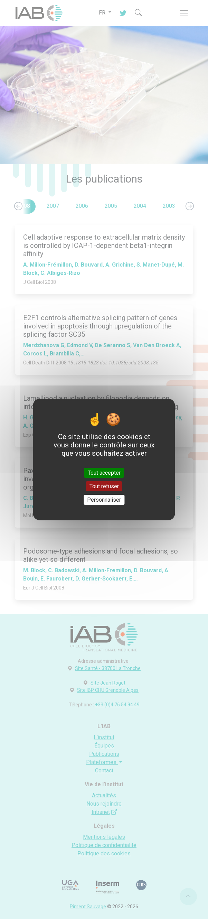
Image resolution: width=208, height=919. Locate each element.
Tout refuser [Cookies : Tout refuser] (104, 486)
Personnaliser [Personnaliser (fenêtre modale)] (104, 499)
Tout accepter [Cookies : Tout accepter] (104, 472)
